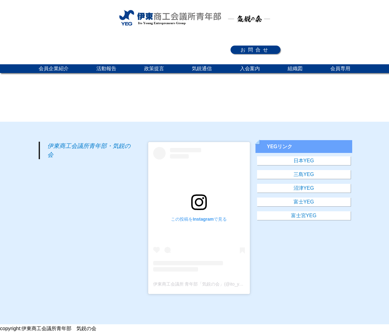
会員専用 (340, 68)
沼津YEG (304, 188)
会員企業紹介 (54, 68)
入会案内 (250, 68)
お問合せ (255, 49)
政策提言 (154, 68)
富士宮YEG (304, 215)
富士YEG (304, 201)
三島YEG (304, 174)
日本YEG (304, 160)
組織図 (295, 68)
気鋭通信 (202, 68)
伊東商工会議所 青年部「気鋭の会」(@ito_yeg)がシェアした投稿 (217, 284)
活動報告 (106, 68)
